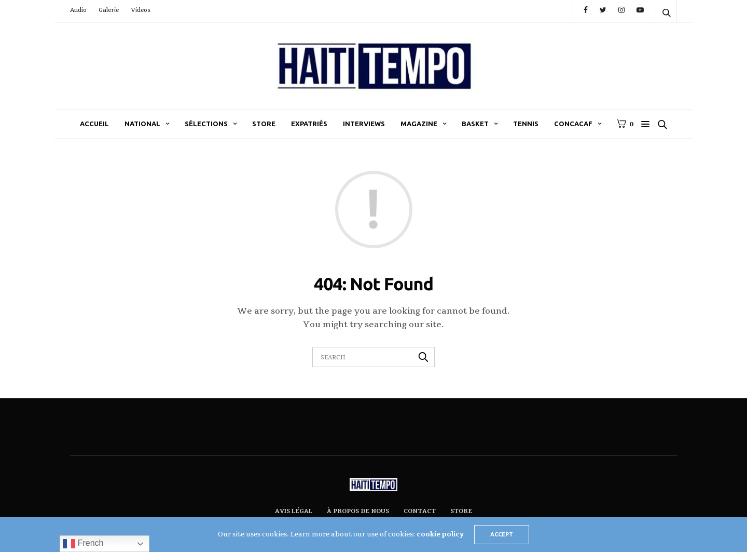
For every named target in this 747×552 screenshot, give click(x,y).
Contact (420, 511)
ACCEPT (501, 534)
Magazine (418, 123)
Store (263, 123)
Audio (78, 10)
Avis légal (293, 511)
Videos (140, 10)
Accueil (94, 123)
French (83, 543)
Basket (475, 123)
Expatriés (309, 123)
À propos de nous (358, 511)
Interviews (364, 123)
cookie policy (440, 534)
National (142, 123)
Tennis (525, 123)
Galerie (109, 10)
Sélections (206, 123)
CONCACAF (573, 123)
